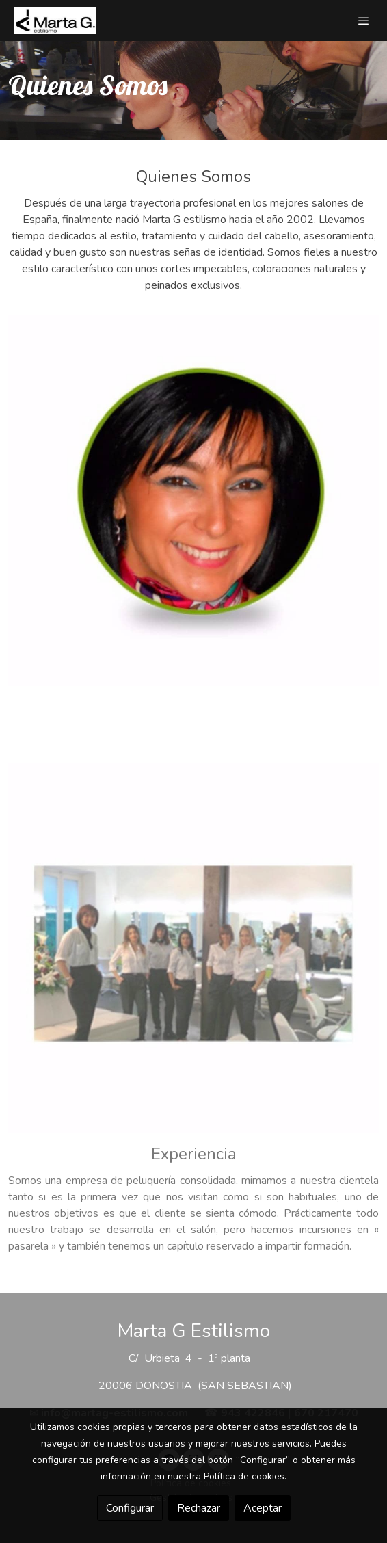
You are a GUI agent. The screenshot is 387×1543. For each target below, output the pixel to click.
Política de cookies (244, 1476)
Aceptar (262, 1508)
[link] (55, 20)
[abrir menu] (363, 20)
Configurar (130, 1508)
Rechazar (198, 1508)
